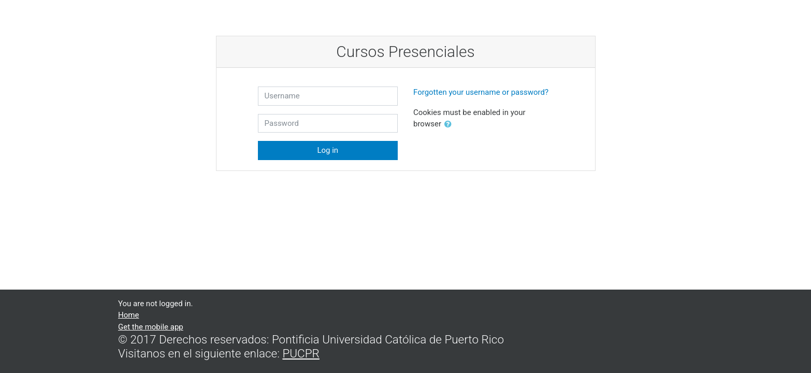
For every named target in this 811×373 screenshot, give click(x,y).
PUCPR (300, 353)
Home (128, 315)
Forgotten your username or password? (480, 92)
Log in (327, 150)
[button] (450, 124)
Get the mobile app (150, 327)
